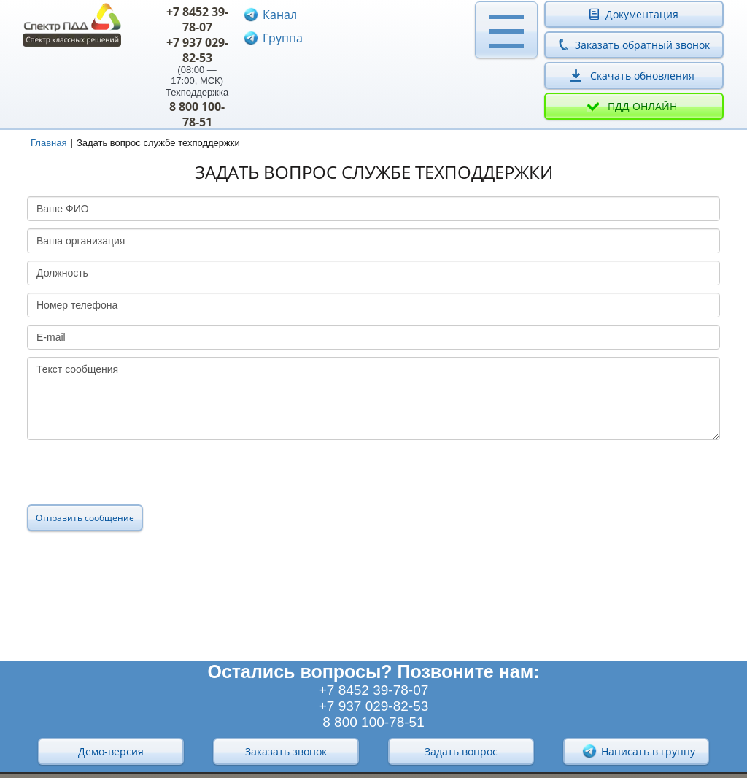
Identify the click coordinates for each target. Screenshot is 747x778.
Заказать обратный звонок (642, 45)
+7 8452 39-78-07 (197, 19)
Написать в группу (638, 751)
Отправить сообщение (85, 518)
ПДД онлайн (642, 106)
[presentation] (138, 475)
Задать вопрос (461, 751)
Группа (283, 38)
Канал (280, 14)
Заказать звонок (286, 751)
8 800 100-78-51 (197, 114)
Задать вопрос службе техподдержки (158, 142)
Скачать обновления (642, 75)
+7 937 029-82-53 (197, 50)
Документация (641, 14)
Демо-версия (111, 751)
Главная (48, 142)
